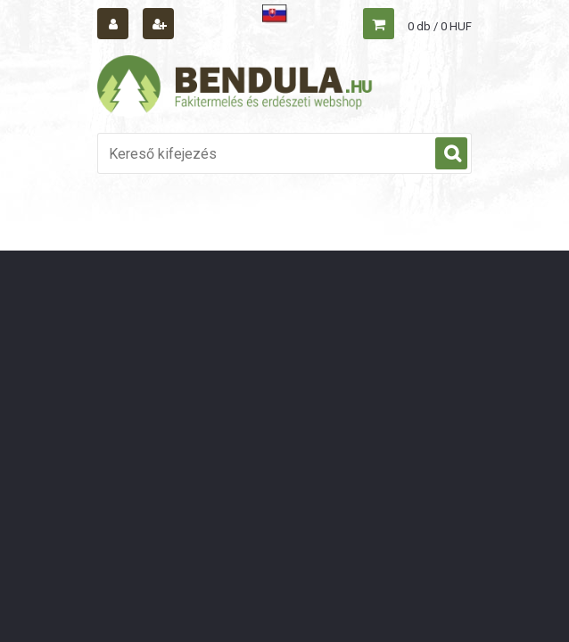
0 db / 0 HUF (440, 26)
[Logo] (235, 86)
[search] (451, 154)
